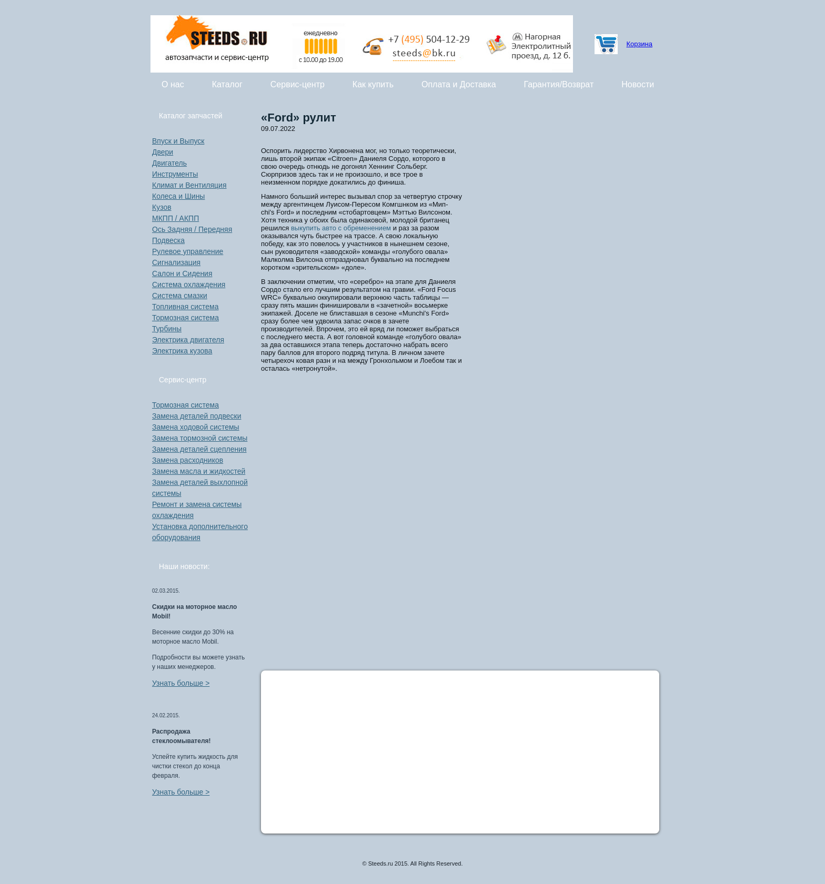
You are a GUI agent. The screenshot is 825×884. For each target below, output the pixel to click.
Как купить (373, 84)
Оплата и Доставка (458, 84)
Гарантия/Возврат (559, 84)
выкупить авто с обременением (341, 228)
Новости (637, 84)
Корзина (639, 44)
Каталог (227, 84)
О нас (173, 84)
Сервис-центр (297, 84)
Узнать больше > (180, 683)
